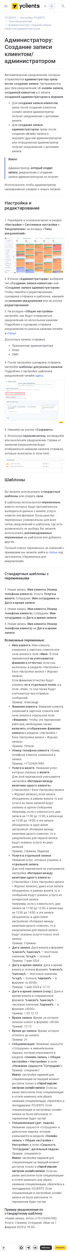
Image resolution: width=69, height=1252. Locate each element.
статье (11, 333)
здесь (39, 375)
